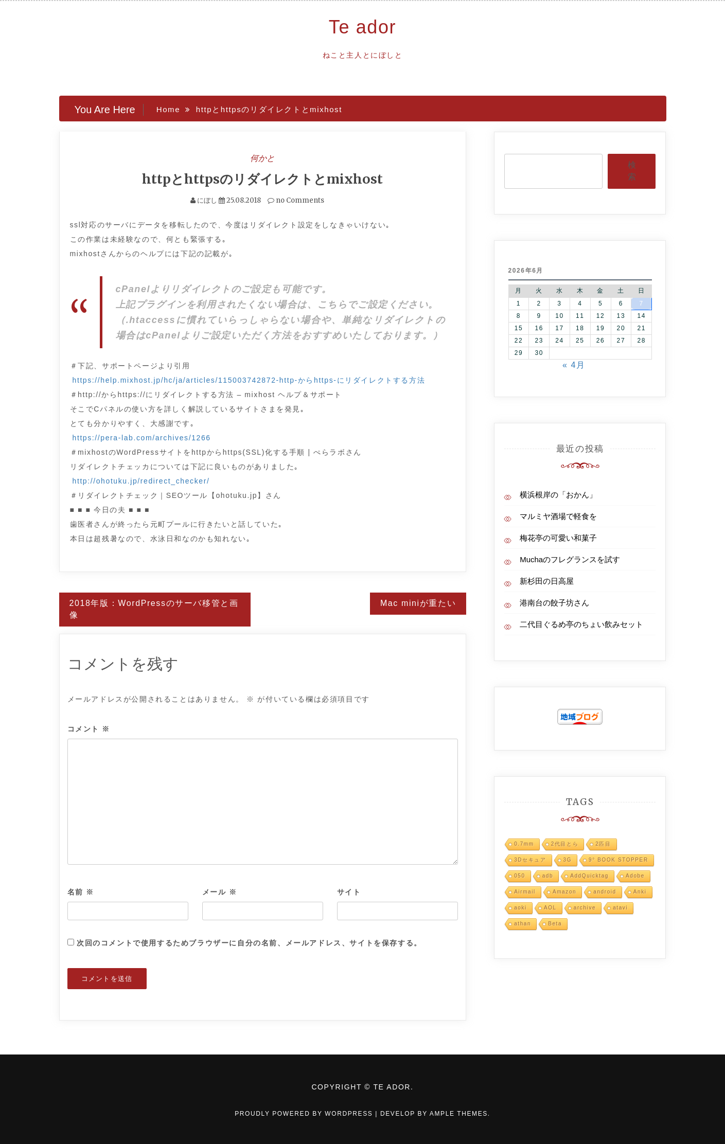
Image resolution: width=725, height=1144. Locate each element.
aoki (520, 907)
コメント (89, 729)
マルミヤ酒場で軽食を (558, 516)
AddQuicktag (589, 876)
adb (548, 876)
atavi (620, 907)
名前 (80, 892)
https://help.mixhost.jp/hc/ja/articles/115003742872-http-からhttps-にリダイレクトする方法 (249, 380)
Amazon (564, 892)
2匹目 (603, 844)
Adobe (635, 876)
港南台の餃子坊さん (554, 602)
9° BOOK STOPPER (618, 860)
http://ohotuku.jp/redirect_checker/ (141, 481)
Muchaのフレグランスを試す (570, 559)
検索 (632, 170)
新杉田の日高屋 (547, 581)
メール (219, 892)
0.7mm (524, 844)
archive (585, 907)
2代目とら (565, 844)
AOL (550, 907)
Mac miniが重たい (418, 603)
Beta (555, 923)
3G (567, 860)
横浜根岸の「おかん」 (558, 494)
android (604, 892)
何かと (262, 158)
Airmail (525, 892)
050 (519, 876)
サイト (349, 892)
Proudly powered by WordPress (305, 1113)
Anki (640, 892)
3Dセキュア (530, 860)
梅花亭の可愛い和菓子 (558, 537)
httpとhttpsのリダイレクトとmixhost (262, 179)
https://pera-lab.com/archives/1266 (142, 438)
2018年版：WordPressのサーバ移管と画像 (154, 609)
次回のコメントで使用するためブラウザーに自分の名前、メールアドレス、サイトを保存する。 (249, 943)
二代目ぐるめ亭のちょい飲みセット (581, 624)
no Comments (296, 200)
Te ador (362, 27)
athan (522, 923)
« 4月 (574, 365)
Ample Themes (459, 1113)
